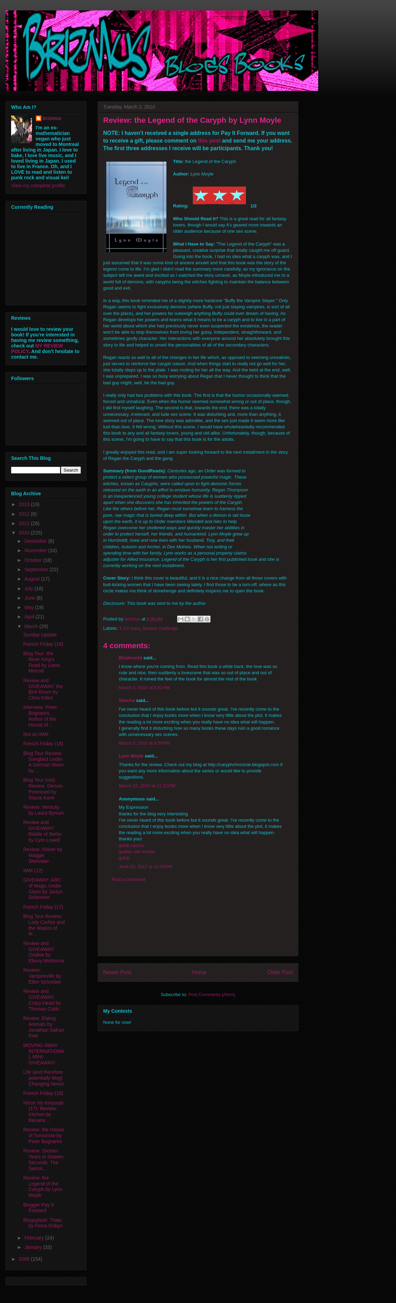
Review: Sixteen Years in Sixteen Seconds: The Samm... (43, 1159)
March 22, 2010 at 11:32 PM (147, 785)
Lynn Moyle (131, 755)
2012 (25, 514)
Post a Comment (129, 879)
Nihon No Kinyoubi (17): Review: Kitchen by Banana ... (43, 1111)
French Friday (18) (43, 743)
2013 (25, 504)
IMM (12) (33, 870)
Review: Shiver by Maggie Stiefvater (42, 855)
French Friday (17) (43, 907)
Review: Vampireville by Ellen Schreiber (42, 976)
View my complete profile (38, 185)
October (33, 560)
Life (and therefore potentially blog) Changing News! (43, 1078)
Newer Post (117, 972)
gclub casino (131, 845)
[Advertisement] (198, 925)
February (34, 1238)
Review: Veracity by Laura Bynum (43, 810)
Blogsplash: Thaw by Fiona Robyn (43, 1223)
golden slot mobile (137, 851)
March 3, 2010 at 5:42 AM (144, 687)
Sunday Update (40, 634)
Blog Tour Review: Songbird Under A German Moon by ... (43, 762)
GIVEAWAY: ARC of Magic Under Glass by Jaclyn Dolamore (43, 888)
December (36, 541)
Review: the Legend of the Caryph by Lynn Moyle (43, 1186)
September (36, 569)
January (33, 1247)
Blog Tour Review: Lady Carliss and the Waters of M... (44, 925)
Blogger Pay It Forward (38, 1208)
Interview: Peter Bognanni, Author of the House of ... (40, 715)
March (31, 626)
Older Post (280, 972)
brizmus (52, 118)
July (29, 588)
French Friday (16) (43, 1093)
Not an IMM (35, 734)
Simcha (127, 700)
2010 (25, 532)
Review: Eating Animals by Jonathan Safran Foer (43, 1026)
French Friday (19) (43, 644)
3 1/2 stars (129, 628)
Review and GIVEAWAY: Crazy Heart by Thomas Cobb (42, 999)
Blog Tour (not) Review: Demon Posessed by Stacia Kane (43, 788)
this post (209, 141)
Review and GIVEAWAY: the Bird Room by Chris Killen (43, 689)
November (36, 550)
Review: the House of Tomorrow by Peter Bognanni (43, 1135)
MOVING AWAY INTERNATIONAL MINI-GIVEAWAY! (43, 1054)
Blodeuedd (130, 657)
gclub (124, 857)
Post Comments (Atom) (211, 994)
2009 (25, 1259)
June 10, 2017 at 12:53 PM (145, 866)
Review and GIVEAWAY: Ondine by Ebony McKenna (43, 952)
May (29, 607)
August (32, 579)
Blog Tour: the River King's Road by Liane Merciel (41, 662)
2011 (25, 523)
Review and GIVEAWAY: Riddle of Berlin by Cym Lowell (42, 831)
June (30, 598)
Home (199, 972)
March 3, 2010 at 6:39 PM (144, 743)
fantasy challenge (160, 628)
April (29, 616)
